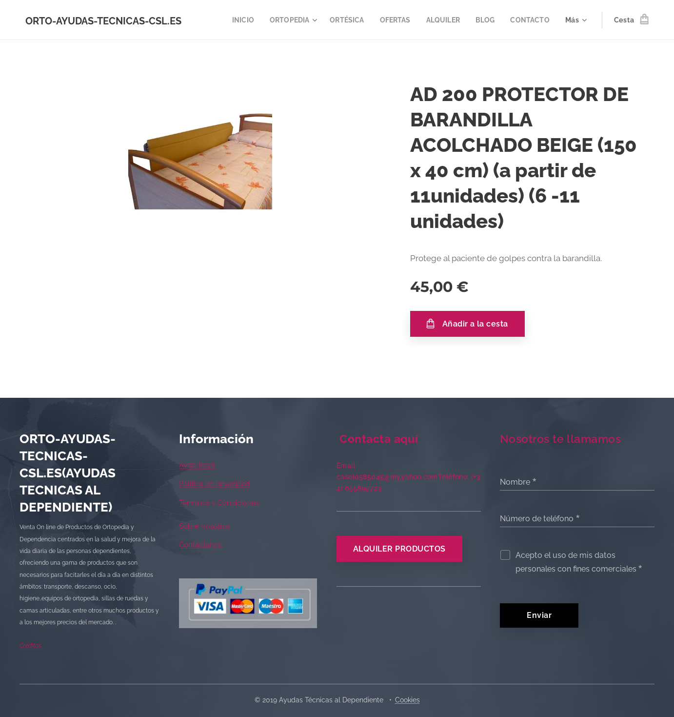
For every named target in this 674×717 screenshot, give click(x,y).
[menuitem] (233, 20)
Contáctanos (200, 544)
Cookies (407, 700)
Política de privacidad (214, 483)
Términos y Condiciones (219, 502)
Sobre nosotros (204, 526)
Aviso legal (197, 465)
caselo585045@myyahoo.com (387, 477)
